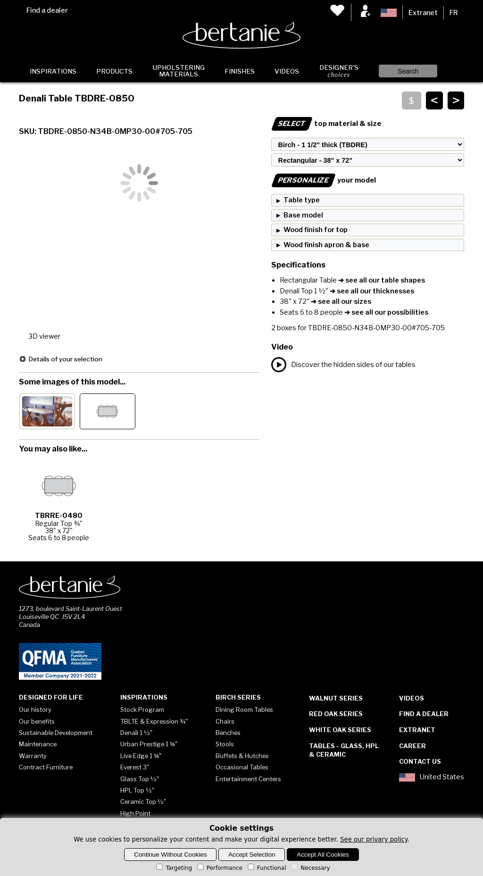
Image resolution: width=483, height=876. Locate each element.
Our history (35, 709)
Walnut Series (336, 698)
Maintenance (38, 744)
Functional (266, 868)
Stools (225, 744)
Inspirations (53, 71)
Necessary (310, 868)
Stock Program (142, 709)
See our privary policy (374, 839)
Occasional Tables (242, 767)
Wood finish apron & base (326, 245)
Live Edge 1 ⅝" (140, 755)
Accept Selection (251, 854)
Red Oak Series (336, 713)
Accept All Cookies (323, 854)
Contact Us (420, 761)
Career (412, 746)
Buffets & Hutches (242, 755)
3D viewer (44, 336)
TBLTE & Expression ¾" (154, 721)
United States (431, 777)
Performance (219, 868)
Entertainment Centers (248, 779)
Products (114, 71)
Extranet (423, 12)
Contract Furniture (46, 767)
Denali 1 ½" (136, 732)
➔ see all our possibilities (385, 312)
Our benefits (37, 721)
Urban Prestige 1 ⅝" (148, 744)
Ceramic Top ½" (143, 801)
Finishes (240, 71)
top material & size (326, 123)
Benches (228, 732)
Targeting (173, 868)
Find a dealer (47, 10)
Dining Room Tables (244, 709)
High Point (135, 813)
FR (454, 12)
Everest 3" (134, 767)
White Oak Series (340, 730)
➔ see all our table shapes (381, 280)
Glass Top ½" (139, 779)
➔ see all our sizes (340, 301)
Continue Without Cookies (170, 854)
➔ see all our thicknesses (371, 291)
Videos (287, 71)
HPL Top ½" (137, 790)
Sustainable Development (55, 732)
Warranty (33, 755)
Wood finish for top (315, 229)
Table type (301, 200)
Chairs (225, 721)
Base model (303, 215)
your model (323, 180)
